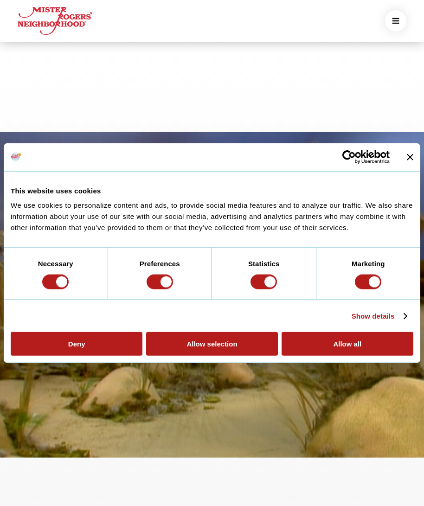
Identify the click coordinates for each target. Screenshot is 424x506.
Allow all (347, 344)
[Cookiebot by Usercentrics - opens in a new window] (349, 157)
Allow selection (211, 344)
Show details (373, 316)
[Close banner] (410, 157)
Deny (76, 344)
